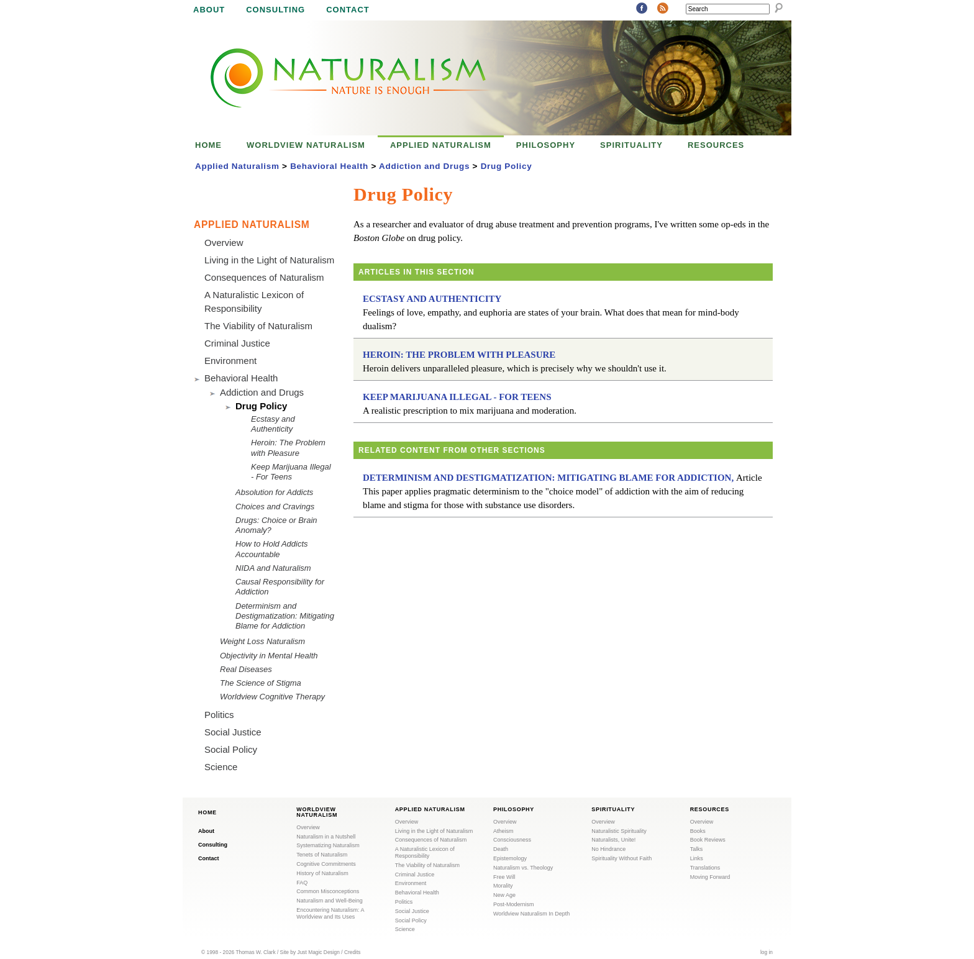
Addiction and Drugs (424, 166)
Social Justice (233, 732)
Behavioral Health (329, 166)
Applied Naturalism (440, 145)
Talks (696, 849)
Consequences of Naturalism (264, 277)
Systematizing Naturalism (328, 845)
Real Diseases (246, 669)
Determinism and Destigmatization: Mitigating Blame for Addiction (284, 616)
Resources (716, 145)
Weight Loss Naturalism (262, 641)
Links (696, 858)
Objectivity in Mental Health (269, 655)
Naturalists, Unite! (613, 840)
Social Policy (230, 749)
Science (220, 766)
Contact (348, 9)
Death (500, 849)
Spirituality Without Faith (621, 858)
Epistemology (510, 858)
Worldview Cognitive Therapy (272, 696)
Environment (230, 360)
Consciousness (512, 840)
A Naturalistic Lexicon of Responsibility (425, 852)
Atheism (503, 831)
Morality (503, 886)
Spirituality (631, 145)
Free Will (504, 877)
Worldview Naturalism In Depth (531, 914)
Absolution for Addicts (274, 492)
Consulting (275, 9)
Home (208, 145)
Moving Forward (710, 877)
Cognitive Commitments (326, 864)
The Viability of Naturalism (258, 325)
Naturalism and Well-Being (329, 901)
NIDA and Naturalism (273, 568)
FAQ (301, 882)
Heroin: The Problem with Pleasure (459, 355)
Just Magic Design (319, 952)
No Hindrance (608, 849)
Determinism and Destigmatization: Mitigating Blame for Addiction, (548, 478)
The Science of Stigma (260, 683)
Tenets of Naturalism (321, 855)
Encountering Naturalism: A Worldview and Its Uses (330, 913)
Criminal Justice (237, 343)
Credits (352, 952)
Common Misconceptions (327, 891)
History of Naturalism (322, 873)
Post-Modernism (513, 904)
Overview (224, 242)
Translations (705, 868)
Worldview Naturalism (306, 145)
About (209, 9)
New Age (504, 895)
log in (766, 952)
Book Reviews (708, 840)
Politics (219, 714)
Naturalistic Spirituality (619, 831)
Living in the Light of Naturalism (269, 260)
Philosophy (545, 145)
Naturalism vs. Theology (523, 868)
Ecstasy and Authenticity (432, 299)
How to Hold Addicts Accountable (271, 548)
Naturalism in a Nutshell (325, 837)
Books (698, 831)
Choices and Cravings (274, 506)
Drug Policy (506, 166)
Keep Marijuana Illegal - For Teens (457, 397)
